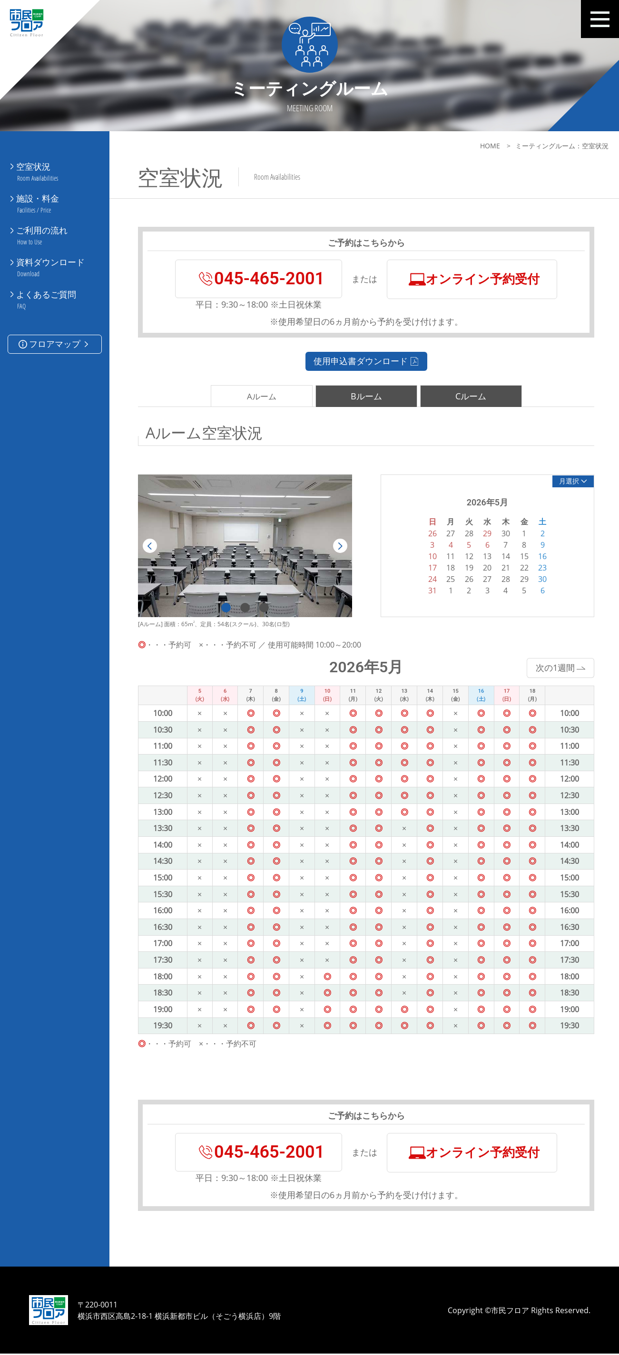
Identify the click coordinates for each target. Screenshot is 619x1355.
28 (503, 579)
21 (503, 567)
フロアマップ (54, 333)
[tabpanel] (244, 546)
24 (429, 579)
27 (484, 579)
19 (466, 567)
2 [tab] (244, 607)
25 (447, 579)
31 (429, 590)
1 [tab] (225, 607)
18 (447, 567)
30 (539, 579)
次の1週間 (557, 667)
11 (447, 556)
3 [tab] (263, 607)
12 (466, 556)
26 (466, 579)
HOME (486, 145)
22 (521, 567)
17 (429, 567)
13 (484, 556)
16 (539, 556)
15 (521, 556)
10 (429, 556)
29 (521, 579)
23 (539, 567)
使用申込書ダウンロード (364, 362)
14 (503, 556)
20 (484, 567)
